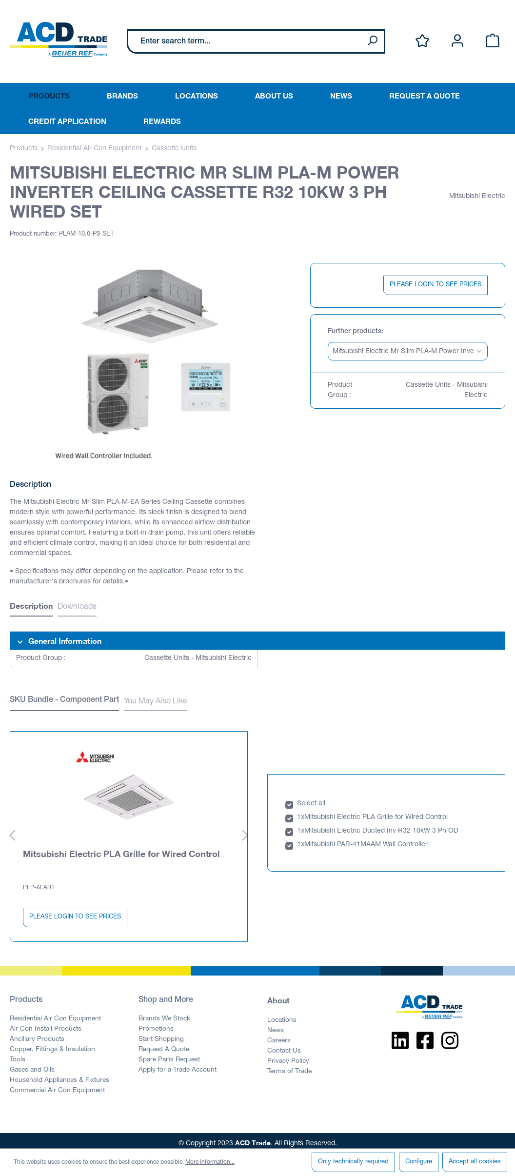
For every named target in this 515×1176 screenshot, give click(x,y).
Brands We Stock (164, 1013)
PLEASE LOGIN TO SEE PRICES (435, 285)
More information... (210, 1162)
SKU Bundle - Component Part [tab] (64, 700)
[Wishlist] (422, 41)
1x (300, 812)
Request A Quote (164, 1044)
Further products (354, 331)
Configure (418, 1162)
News (275, 1025)
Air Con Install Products (45, 1023)
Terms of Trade (289, 1066)
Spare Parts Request (169, 1054)
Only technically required (353, 1162)
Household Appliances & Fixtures (59, 1075)
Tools (17, 1054)
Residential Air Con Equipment (55, 1013)
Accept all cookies (475, 1162)
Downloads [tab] (77, 607)
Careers (279, 1035)
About (278, 994)
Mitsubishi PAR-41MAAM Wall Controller (366, 839)
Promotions (156, 1023)
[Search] (372, 41)
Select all (311, 798)
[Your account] (457, 41)
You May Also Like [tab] (155, 702)
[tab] (31, 607)
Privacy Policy (288, 1056)
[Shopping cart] (492, 41)
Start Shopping (161, 1034)
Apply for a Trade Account (178, 1064)
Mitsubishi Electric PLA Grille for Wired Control (121, 847)
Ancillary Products (37, 1034)
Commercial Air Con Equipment (57, 1085)
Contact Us (284, 1045)
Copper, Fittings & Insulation (52, 1044)
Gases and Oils (32, 1064)
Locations (282, 1015)
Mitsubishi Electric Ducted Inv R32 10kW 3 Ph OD (381, 825)
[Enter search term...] (244, 41)
